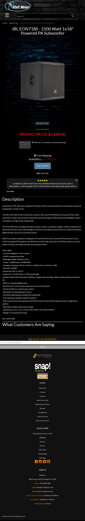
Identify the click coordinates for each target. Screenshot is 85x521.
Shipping (42, 438)
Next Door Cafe (42, 401)
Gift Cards (42, 450)
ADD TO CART (42, 166)
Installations (42, 413)
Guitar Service (42, 417)
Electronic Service (42, 421)
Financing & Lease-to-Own (42, 434)
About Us (42, 389)
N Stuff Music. (10, 517)
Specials (4, 23)
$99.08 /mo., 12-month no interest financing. (42, 145)
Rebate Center (13, 23)
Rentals (42, 409)
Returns (42, 442)
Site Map (42, 458)
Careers (42, 397)
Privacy (42, 446)
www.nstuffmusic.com (45, 492)
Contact (43, 393)
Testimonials (42, 454)
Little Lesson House (42, 405)
